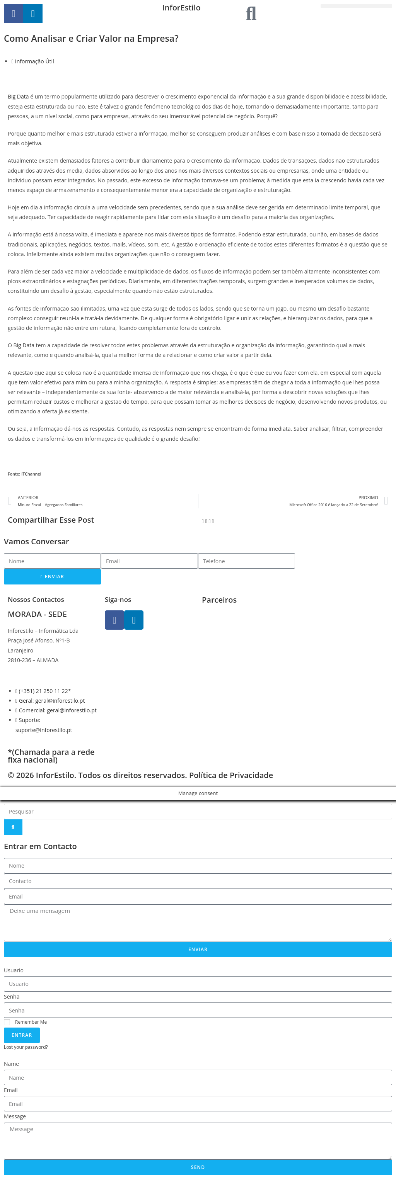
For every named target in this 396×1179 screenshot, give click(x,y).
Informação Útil (34, 61)
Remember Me (25, 1022)
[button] (356, 6)
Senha (12, 996)
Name (11, 1063)
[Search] (13, 827)
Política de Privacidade (231, 775)
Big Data (18, 96)
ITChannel (31, 474)
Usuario (14, 970)
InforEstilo (181, 7)
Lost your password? (26, 1047)
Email (11, 1090)
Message (15, 1116)
